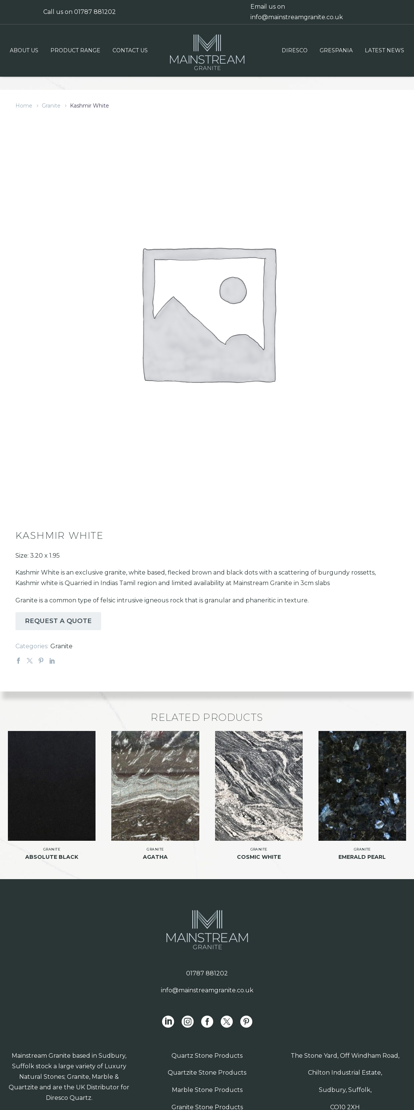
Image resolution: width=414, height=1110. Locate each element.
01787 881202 (95, 11)
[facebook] (207, 1012)
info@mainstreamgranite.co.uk (296, 17)
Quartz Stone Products (207, 1046)
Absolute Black (51, 847)
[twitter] (227, 1012)
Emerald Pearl (362, 847)
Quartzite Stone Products (207, 1063)
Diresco (295, 50)
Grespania (336, 50)
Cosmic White (259, 847)
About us (24, 50)
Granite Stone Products (207, 1097)
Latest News (384, 50)
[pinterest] (246, 1012)
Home (23, 105)
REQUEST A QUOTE (58, 612)
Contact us (130, 50)
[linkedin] (168, 1012)
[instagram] (188, 1012)
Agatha (155, 847)
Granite (51, 105)
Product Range (75, 50)
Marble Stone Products (207, 1080)
